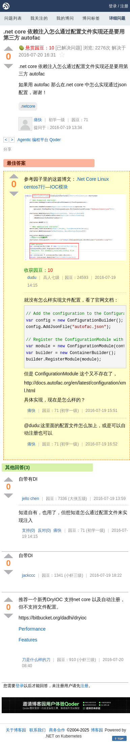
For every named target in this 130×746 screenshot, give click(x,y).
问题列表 (13, 18)
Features (28, 639)
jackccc (28, 575)
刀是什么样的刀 (36, 659)
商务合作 (57, 730)
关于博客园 (16, 730)
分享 (7, 149)
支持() (28, 530)
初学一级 (57, 119)
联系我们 (37, 730)
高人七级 (51, 277)
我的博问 (65, 18)
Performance (32, 629)
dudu (31, 277)
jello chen (30, 498)
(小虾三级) (73, 575)
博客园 (97, 730)
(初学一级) (69, 410)
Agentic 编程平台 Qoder (39, 139)
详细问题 (117, 18)
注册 (124, 6)
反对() (44, 530)
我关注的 (39, 18)
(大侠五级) (77, 498)
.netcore (28, 106)
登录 (113, 6)
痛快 (38, 119)
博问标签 (91, 18)
